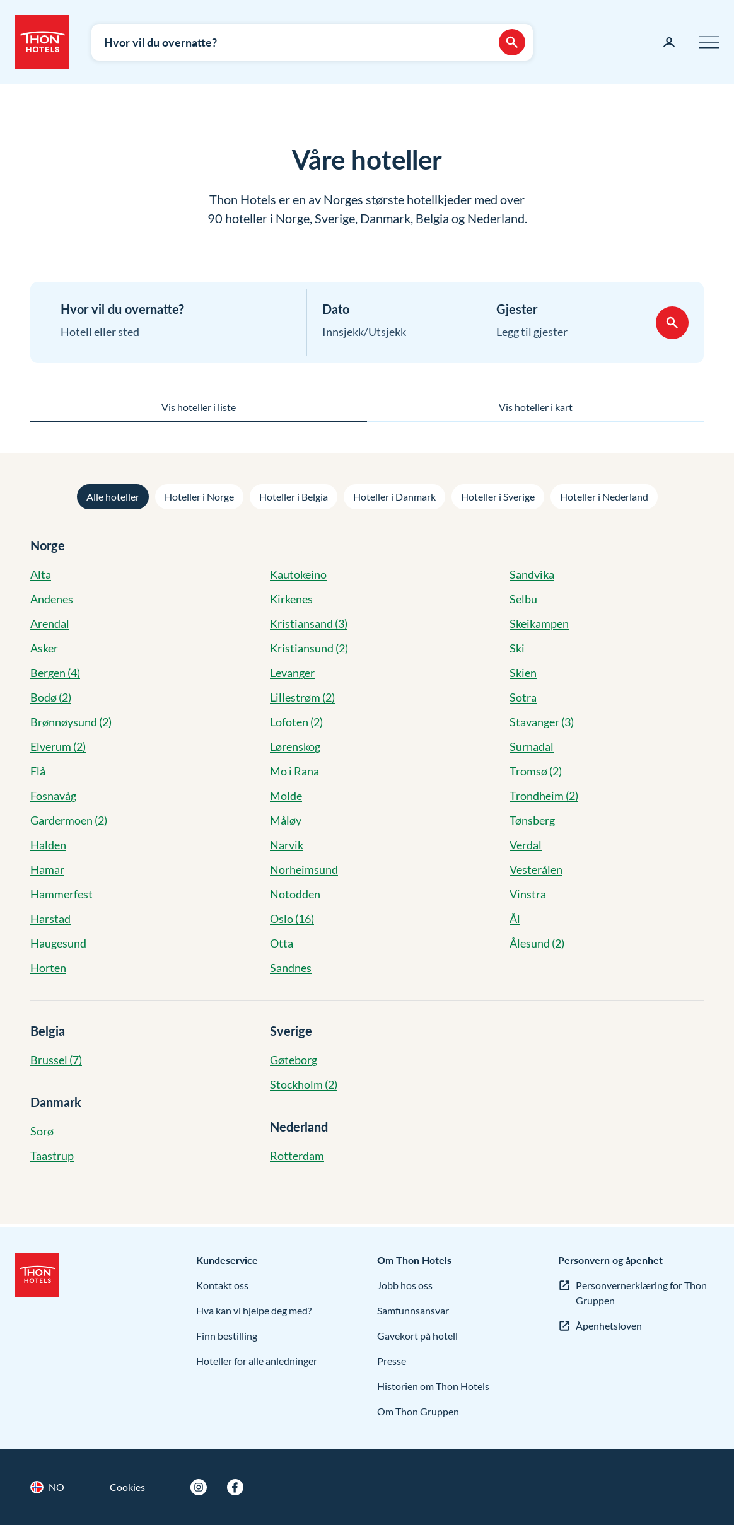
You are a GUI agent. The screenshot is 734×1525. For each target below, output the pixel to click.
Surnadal (532, 746)
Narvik (286, 845)
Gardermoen (68, 820)
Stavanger (542, 722)
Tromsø (536, 771)
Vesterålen (536, 869)
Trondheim (544, 796)
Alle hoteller (112, 496)
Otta (281, 943)
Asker (44, 648)
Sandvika (532, 574)
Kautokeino (298, 574)
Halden (48, 845)
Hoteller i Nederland (604, 496)
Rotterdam (297, 1156)
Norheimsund (304, 869)
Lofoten (296, 722)
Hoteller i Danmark (394, 496)
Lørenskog (295, 746)
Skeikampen (539, 623)
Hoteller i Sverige (498, 496)
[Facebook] (235, 1487)
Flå (37, 771)
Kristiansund (309, 648)
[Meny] (709, 42)
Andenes (51, 599)
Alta (40, 574)
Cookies (127, 1487)
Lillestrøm (302, 697)
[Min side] (669, 42)
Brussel (56, 1060)
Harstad (50, 918)
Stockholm (303, 1084)
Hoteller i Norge (199, 496)
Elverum (58, 746)
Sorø (42, 1131)
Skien (523, 673)
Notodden (295, 894)
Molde (286, 796)
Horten (48, 968)
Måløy (285, 820)
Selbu (523, 599)
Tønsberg (532, 820)
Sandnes (291, 968)
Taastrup (52, 1156)
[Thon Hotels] (42, 42)
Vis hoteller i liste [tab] (198, 407)
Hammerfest (61, 894)
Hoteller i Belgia (293, 496)
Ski (517, 648)
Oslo (292, 918)
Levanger (292, 673)
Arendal (49, 623)
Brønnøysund (71, 722)
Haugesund (58, 943)
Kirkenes (291, 599)
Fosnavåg (53, 796)
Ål (515, 918)
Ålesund (537, 943)
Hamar (47, 869)
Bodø (50, 697)
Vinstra (528, 894)
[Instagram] (198, 1487)
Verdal (526, 845)
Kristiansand (308, 623)
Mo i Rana (294, 771)
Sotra (523, 697)
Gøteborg (293, 1060)
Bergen (55, 673)
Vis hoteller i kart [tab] (536, 407)
